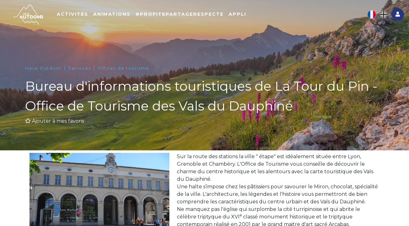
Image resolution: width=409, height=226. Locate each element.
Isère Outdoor (43, 68)
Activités (101, 18)
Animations (141, 18)
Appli (266, 18)
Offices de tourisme (123, 68)
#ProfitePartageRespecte (209, 18)
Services (79, 68)
